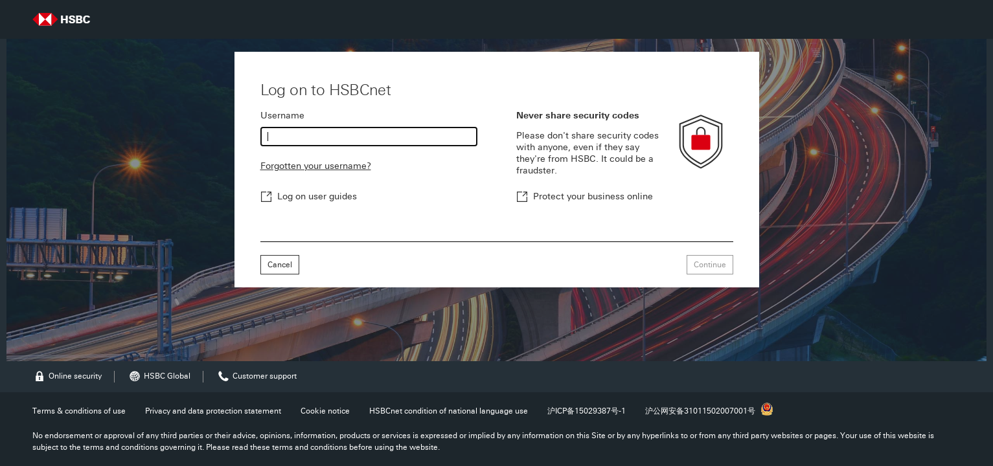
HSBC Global (159, 376)
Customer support (256, 376)
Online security (67, 376)
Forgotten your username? (315, 166)
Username (282, 115)
